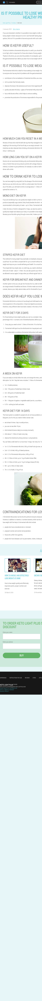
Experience (3, 678)
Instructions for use (15, 678)
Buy (22, 655)
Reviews (27, 678)
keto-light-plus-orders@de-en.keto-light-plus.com (13, 686)
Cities (34, 678)
